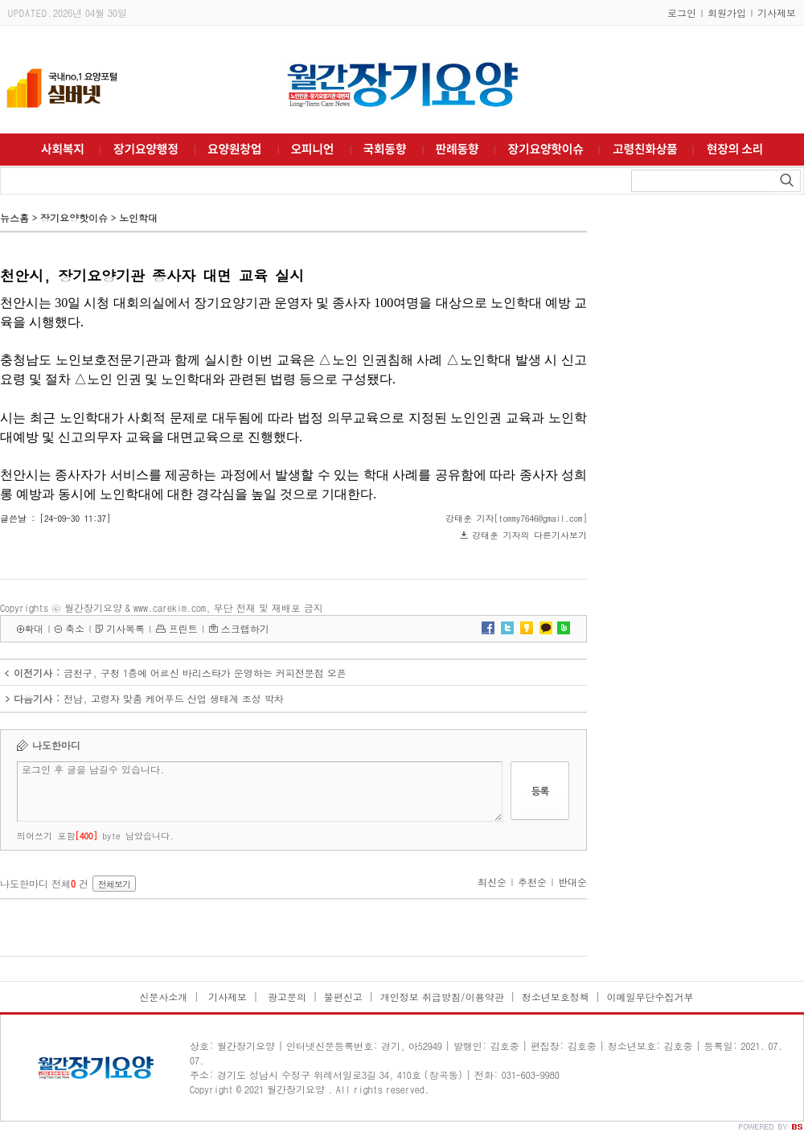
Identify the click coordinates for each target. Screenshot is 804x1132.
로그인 (681, 12)
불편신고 (343, 996)
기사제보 (776, 12)
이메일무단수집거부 (650, 996)
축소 (74, 628)
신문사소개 (163, 996)
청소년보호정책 (555, 996)
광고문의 (285, 996)
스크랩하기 (245, 628)
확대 (33, 628)
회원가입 (727, 12)
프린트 (183, 628)
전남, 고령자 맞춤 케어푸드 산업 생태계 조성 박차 (174, 698)
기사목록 (125, 628)
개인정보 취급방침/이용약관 (442, 996)
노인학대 (138, 217)
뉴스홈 (14, 217)
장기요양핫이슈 (74, 217)
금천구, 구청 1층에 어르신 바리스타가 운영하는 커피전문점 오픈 (205, 672)
